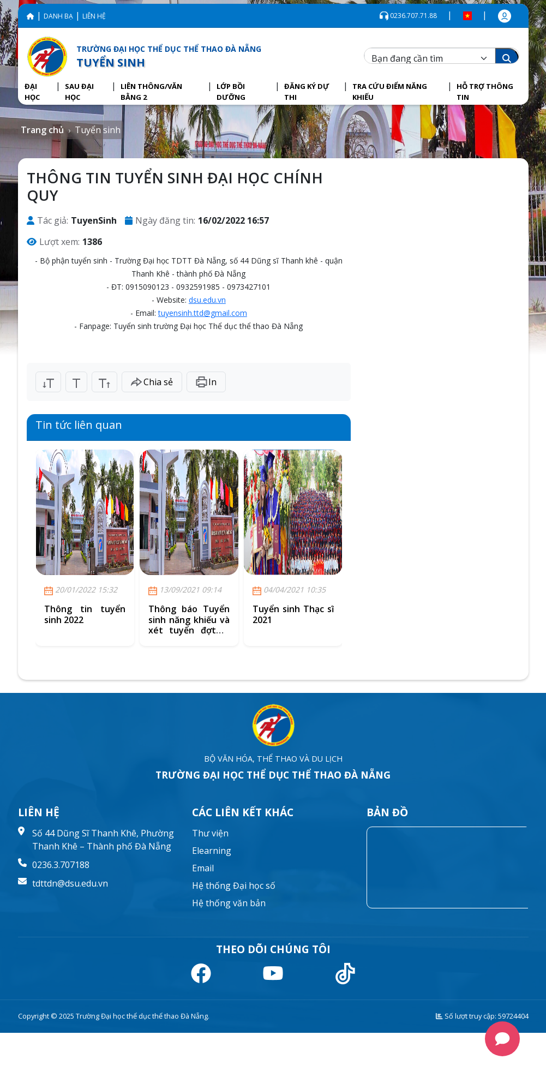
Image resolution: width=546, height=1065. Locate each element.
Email (203, 868)
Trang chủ (42, 130)
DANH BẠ (58, 16)
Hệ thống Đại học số (233, 885)
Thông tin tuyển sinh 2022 (84, 614)
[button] (38, 92)
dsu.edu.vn (207, 300)
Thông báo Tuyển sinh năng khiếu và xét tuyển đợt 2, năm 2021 (189, 625)
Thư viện (210, 833)
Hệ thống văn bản (229, 903)
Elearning (211, 851)
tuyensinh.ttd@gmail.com (202, 313)
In (206, 382)
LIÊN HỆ (94, 16)
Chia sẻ (152, 382)
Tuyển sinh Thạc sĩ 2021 (293, 614)
